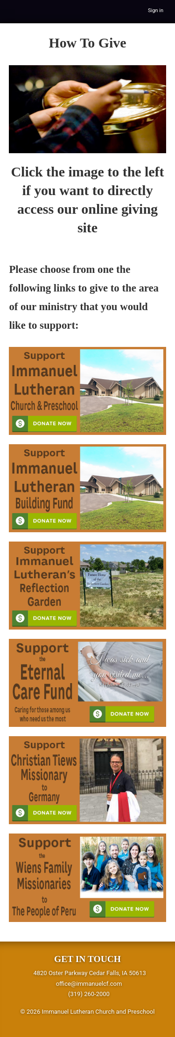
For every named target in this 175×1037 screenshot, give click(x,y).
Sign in (155, 10)
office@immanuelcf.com (89, 983)
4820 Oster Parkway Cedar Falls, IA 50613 (89, 972)
